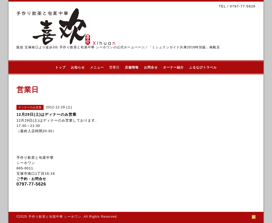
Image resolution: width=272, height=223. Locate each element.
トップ (60, 67)
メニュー (97, 67)
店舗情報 (132, 67)
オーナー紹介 (173, 67)
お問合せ (151, 67)
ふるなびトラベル (203, 67)
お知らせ (78, 67)
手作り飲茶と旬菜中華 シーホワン (54, 216)
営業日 (114, 67)
